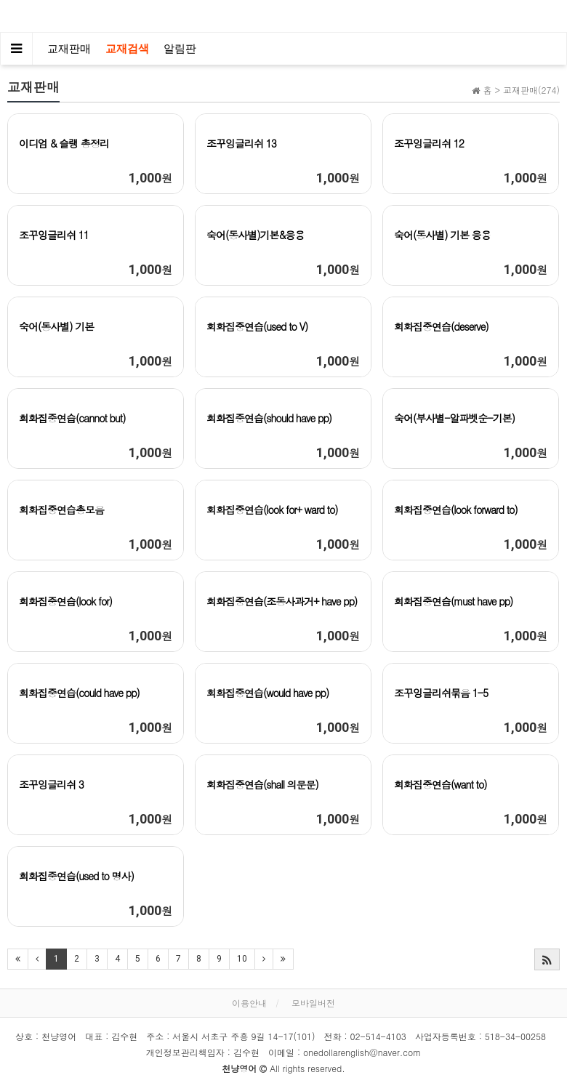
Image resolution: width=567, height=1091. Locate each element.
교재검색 (127, 48)
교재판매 (69, 48)
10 (242, 959)
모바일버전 (313, 1003)
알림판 (180, 48)
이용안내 (249, 1003)
